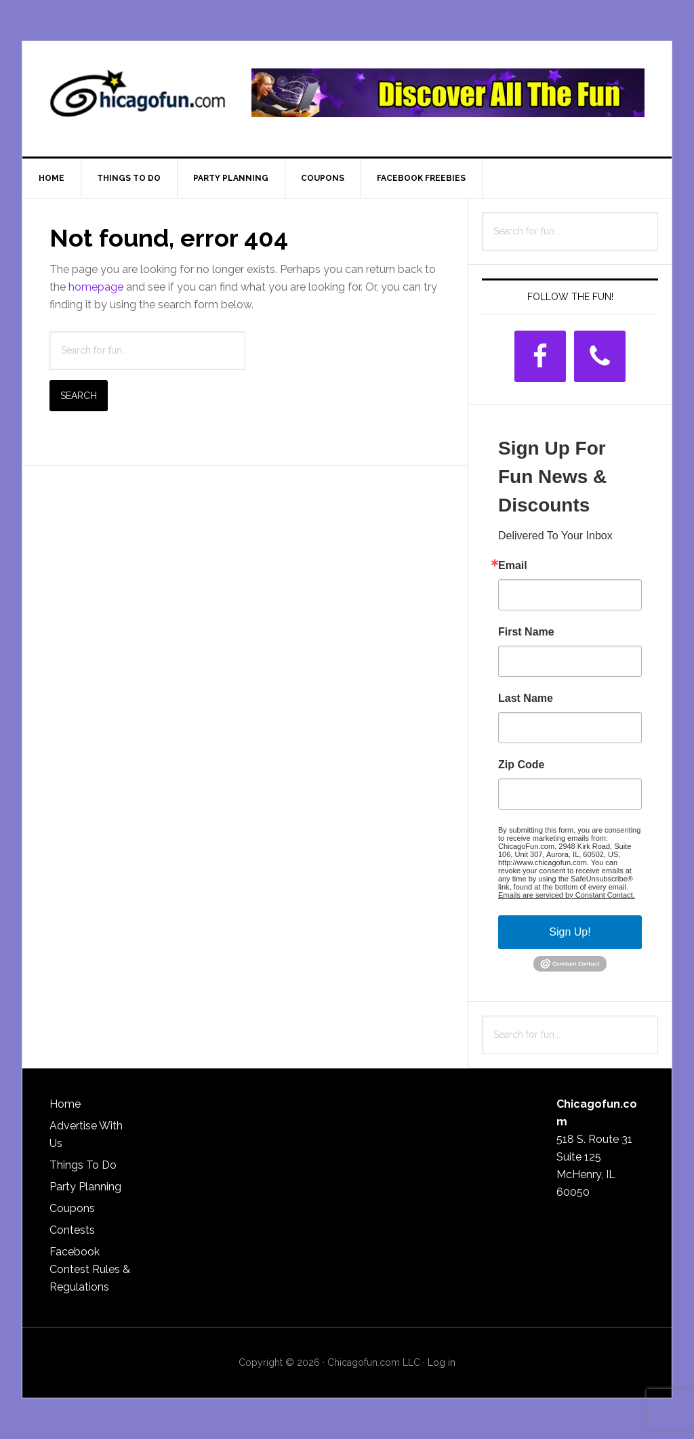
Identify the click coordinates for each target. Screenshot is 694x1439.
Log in (441, 1362)
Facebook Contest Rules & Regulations (89, 1269)
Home (65, 1104)
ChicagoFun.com (137, 98)
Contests (72, 1230)
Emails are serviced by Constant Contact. (566, 895)
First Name (526, 632)
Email (512, 565)
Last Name (525, 698)
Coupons (72, 1208)
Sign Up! (569, 932)
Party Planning (85, 1186)
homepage (95, 286)
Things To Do (83, 1165)
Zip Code (521, 764)
